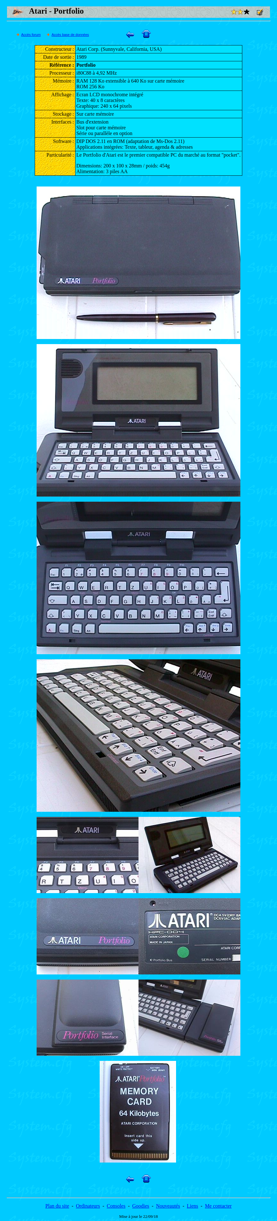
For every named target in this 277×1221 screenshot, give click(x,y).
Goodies (140, 1206)
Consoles (116, 1206)
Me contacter (218, 1206)
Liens (192, 1206)
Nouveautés (168, 1206)
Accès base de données (70, 35)
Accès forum (31, 35)
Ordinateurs (88, 1206)
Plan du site (57, 1206)
